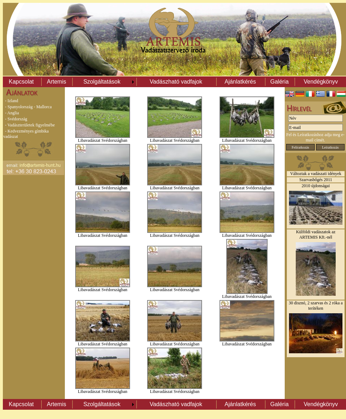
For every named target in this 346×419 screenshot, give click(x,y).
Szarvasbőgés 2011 (315, 179)
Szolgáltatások (101, 82)
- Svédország (16, 118)
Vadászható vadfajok (176, 82)
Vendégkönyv (321, 82)
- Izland (11, 100)
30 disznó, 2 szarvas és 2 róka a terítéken (315, 305)
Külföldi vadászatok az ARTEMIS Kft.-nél (316, 234)
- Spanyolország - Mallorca (28, 106)
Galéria (279, 82)
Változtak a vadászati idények (315, 173)
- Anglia (12, 112)
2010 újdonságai (316, 185)
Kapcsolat (21, 82)
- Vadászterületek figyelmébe (30, 125)
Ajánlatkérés (240, 82)
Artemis (56, 82)
